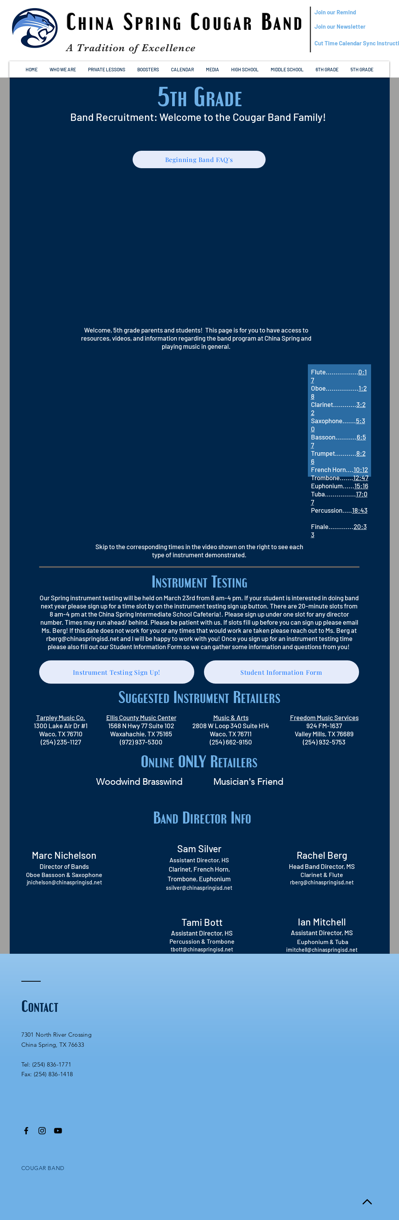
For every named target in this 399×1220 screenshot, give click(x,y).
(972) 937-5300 (141, 742)
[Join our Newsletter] (351, 26)
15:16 (361, 485)
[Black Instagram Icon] (42, 1131)
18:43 (360, 510)
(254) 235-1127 (61, 742)
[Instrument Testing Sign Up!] (116, 672)
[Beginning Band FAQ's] (199, 159)
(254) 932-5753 (324, 742)
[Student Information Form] (281, 672)
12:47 (360, 477)
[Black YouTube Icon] (58, 1131)
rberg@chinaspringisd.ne (321, 882)
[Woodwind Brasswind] (139, 782)
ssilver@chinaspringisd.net (199, 887)
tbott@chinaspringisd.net (202, 949)
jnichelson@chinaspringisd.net (64, 882)
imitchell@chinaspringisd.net (322, 949)
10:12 (361, 469)
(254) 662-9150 (231, 742)
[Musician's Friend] (248, 782)
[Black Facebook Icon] (26, 1131)
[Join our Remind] (351, 12)
